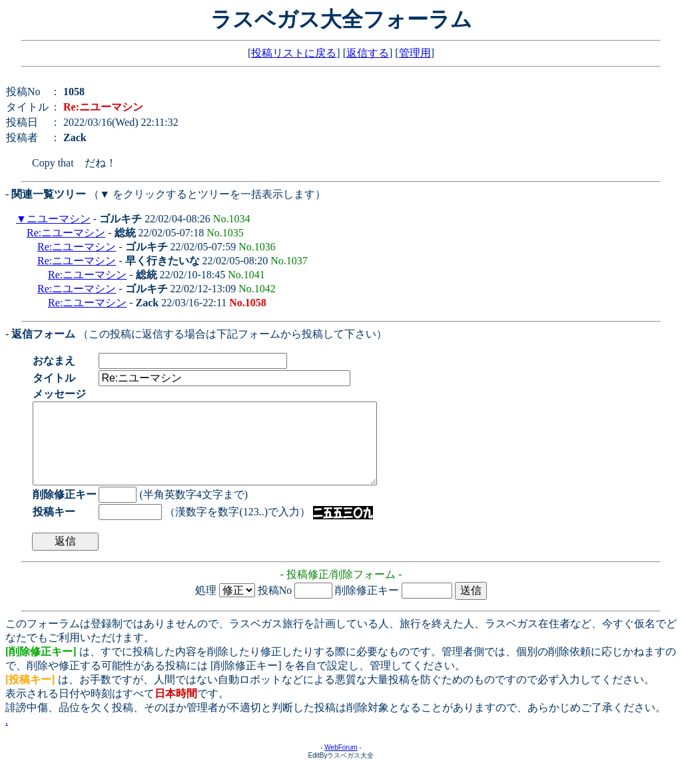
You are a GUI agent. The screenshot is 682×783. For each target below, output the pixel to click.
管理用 (415, 53)
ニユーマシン (59, 218)
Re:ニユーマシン (66, 232)
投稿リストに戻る (293, 53)
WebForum (340, 763)
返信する (367, 53)
